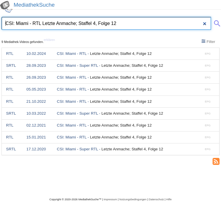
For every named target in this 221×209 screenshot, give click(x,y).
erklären (49, 40)
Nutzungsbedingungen (132, 199)
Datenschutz (156, 199)
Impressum (110, 199)
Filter (208, 41)
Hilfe (169, 199)
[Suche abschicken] (216, 22)
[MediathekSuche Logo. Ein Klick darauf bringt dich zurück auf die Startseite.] (6, 7)
